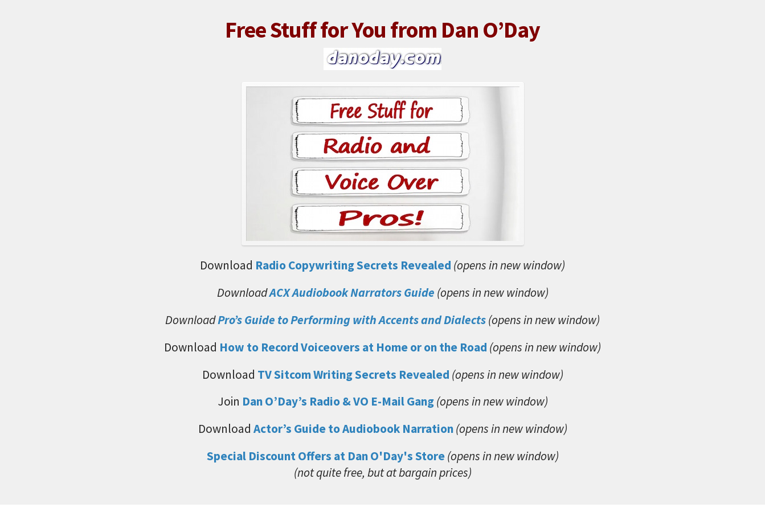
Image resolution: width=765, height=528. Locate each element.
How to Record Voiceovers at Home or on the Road (353, 347)
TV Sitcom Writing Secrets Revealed (353, 374)
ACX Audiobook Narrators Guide (352, 292)
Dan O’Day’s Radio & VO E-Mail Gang (339, 401)
